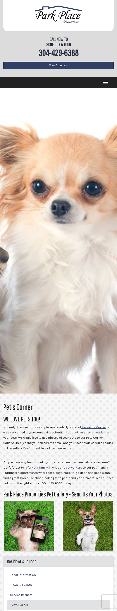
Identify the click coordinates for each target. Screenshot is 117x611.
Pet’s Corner (19, 605)
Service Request (21, 595)
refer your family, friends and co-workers (53, 467)
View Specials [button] (58, 65)
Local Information (23, 575)
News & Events (21, 585)
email (58, 443)
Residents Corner (93, 427)
